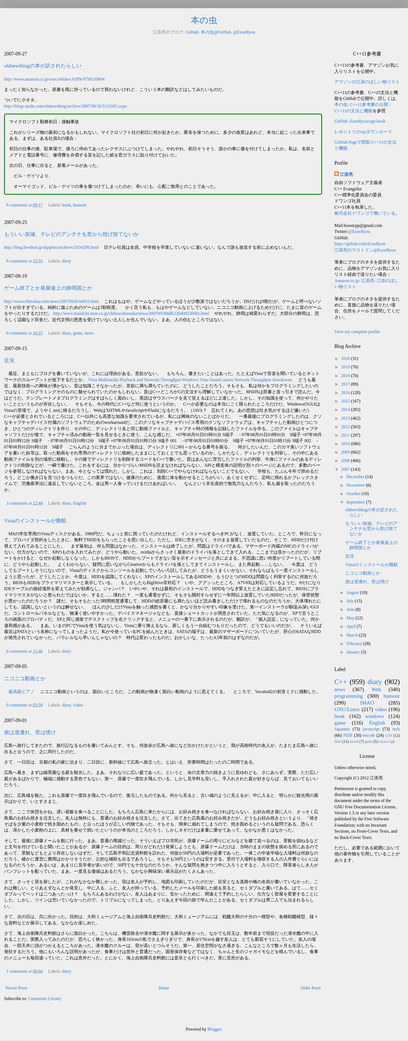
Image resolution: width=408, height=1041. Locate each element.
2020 (346, 358)
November (356, 485)
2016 (346, 392)
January (353, 652)
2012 (346, 426)
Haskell (384, 742)
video (78, 705)
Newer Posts (16, 988)
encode (369, 735)
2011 (346, 435)
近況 (9, 360)
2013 (346, 418)
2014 (346, 409)
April (351, 626)
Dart (337, 741)
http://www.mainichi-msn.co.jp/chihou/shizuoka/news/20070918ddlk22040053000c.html (131, 313)
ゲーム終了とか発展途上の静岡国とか (48, 288)
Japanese (342, 729)
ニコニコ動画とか (25, 678)
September (356, 502)
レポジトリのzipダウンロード (363, 131)
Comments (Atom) (44, 998)
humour (80, 205)
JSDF (348, 735)
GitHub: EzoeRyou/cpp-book (359, 121)
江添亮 (346, 174)
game (78, 333)
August (353, 592)
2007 (346, 469)
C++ (340, 682)
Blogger (214, 1029)
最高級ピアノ (21, 691)
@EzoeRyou (244, 32)
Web (376, 689)
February (354, 643)
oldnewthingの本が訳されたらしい (43, 66)
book (66, 205)
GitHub (192, 32)
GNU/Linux (347, 709)
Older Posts (311, 988)
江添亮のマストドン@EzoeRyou (365, 250)
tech (396, 729)
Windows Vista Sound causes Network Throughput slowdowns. (237, 379)
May (350, 618)
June (350, 609)
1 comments (17, 971)
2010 (346, 443)
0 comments (17, 205)
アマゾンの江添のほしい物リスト (367, 81)
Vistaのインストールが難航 (35, 521)
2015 (346, 401)
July (350, 601)
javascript (371, 729)
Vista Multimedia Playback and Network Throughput (134, 379)
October (354, 493)
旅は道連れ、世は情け (30, 732)
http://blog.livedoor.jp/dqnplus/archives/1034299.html (51, 247)
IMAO (367, 703)
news (89, 333)
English (79, 503)
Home (164, 988)
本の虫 (204, 20)
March (352, 635)
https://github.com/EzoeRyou (359, 243)
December (355, 476)
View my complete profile (357, 331)
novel (354, 741)
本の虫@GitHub (216, 32)
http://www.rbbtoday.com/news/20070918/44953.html (51, 301)
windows (374, 716)
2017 (346, 384)
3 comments (17, 503)
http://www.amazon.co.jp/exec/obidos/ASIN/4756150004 (54, 79)
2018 (346, 375)
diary (66, 261)
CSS (388, 735)
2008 (346, 460)
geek (368, 741)
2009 (346, 452)
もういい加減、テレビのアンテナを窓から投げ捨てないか (71, 234)
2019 (346, 367)
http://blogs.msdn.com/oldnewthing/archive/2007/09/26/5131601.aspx (65, 106)
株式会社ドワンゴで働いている (364, 213)
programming (348, 696)
